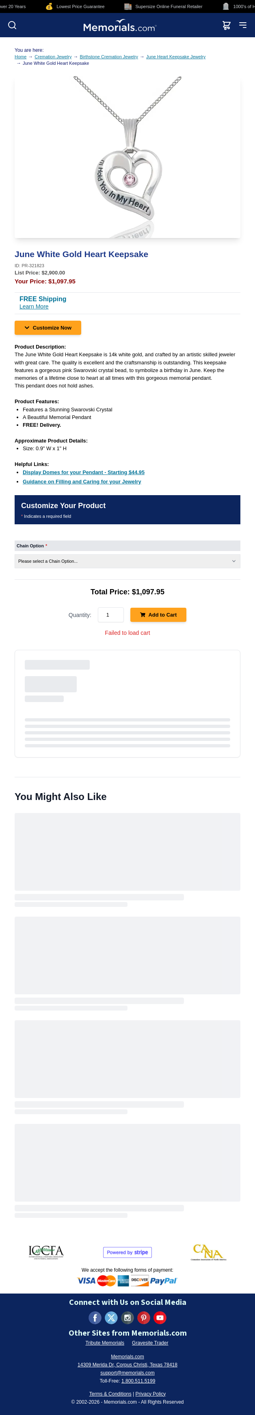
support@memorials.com (127, 1373)
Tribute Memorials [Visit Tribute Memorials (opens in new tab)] (104, 1343)
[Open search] (12, 25)
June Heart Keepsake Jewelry (175, 56)
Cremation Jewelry (53, 56)
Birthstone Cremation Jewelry (109, 56)
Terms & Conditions (110, 1394)
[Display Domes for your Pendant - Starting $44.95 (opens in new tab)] (84, 472)
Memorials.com (127, 1357)
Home (20, 56)
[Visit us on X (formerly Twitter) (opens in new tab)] (111, 1317)
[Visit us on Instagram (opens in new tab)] (127, 1317)
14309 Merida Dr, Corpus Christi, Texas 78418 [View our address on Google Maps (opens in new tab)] (127, 1365)
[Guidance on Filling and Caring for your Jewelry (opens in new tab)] (82, 482)
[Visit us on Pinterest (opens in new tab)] (143, 1317)
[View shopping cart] (226, 25)
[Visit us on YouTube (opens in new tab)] (159, 1317)
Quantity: (80, 615)
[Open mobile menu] (243, 25)
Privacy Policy (151, 1394)
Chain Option (32, 545)
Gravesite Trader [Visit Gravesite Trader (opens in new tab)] (150, 1343)
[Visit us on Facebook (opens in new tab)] (95, 1317)
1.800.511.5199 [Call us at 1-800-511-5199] (138, 1381)
